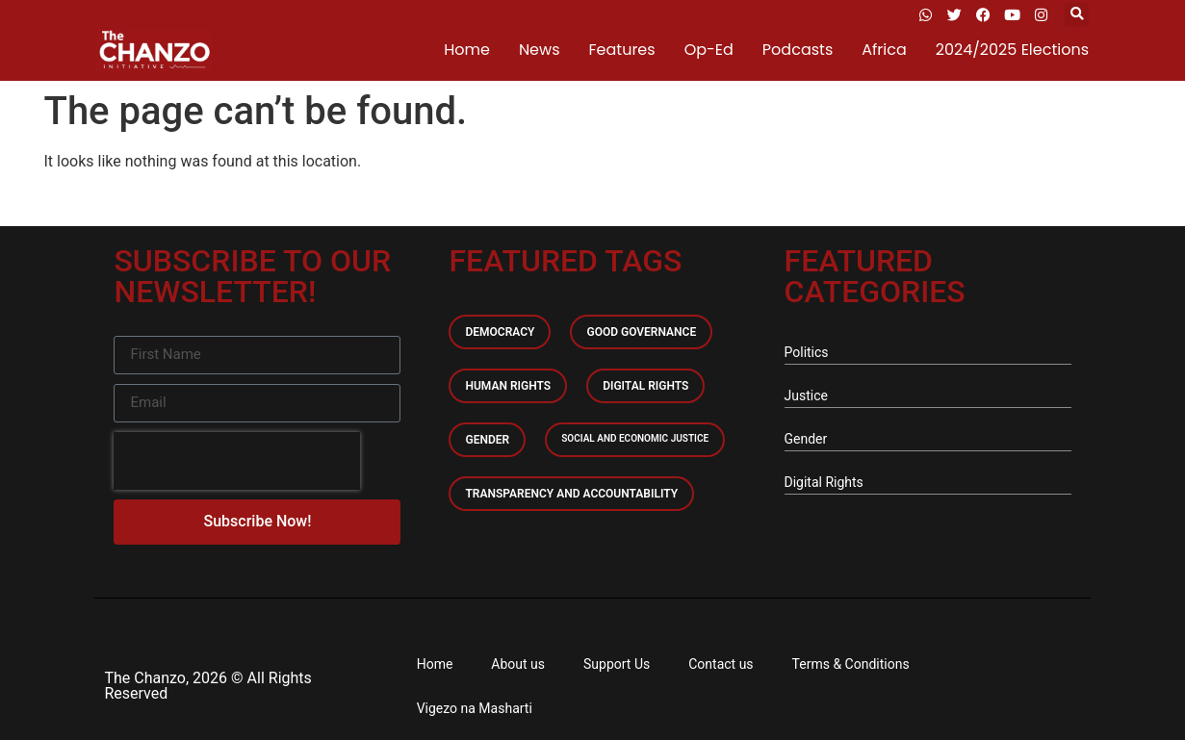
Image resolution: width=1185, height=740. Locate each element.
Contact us (720, 664)
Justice (806, 395)
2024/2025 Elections (1012, 49)
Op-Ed (709, 49)
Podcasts (797, 49)
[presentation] (237, 461)
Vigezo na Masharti (474, 708)
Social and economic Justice (634, 438)
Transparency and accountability (571, 493)
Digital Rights (645, 386)
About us (518, 664)
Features (622, 49)
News (539, 49)
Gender (487, 440)
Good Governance (641, 332)
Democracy (499, 332)
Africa (884, 49)
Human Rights (508, 386)
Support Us (616, 664)
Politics (807, 352)
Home (467, 49)
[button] (1077, 15)
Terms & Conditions (851, 664)
